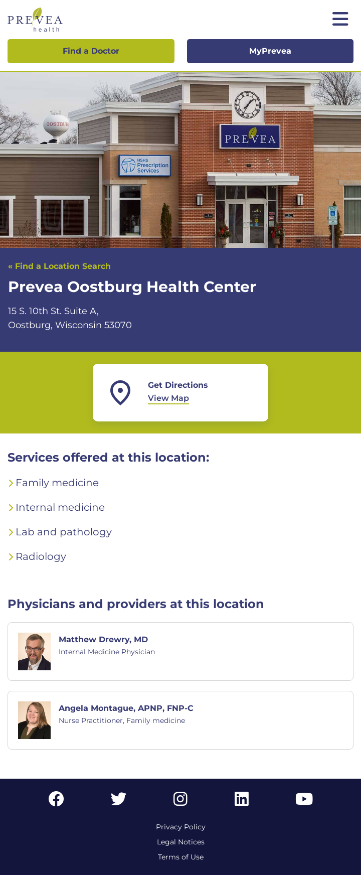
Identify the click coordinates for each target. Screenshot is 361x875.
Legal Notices (181, 841)
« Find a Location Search (59, 266)
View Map (168, 398)
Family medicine (57, 483)
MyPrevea (270, 51)
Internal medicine (60, 507)
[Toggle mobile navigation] (340, 20)
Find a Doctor (91, 51)
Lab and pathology (64, 532)
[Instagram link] (180, 802)
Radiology (41, 556)
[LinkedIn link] (242, 802)
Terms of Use (181, 856)
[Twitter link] (119, 802)
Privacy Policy (181, 826)
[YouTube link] (304, 802)
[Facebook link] (56, 802)
